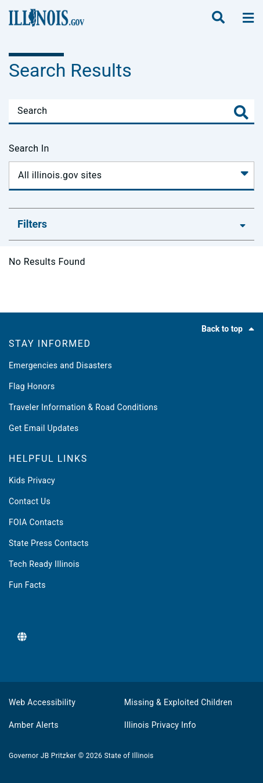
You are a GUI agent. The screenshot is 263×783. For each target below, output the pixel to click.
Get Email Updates (44, 428)
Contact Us (30, 501)
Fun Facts (27, 585)
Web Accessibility (42, 702)
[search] (218, 18)
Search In (29, 148)
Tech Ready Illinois (44, 564)
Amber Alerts (34, 725)
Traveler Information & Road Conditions (83, 407)
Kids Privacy (32, 480)
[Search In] (131, 176)
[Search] (131, 111)
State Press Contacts (49, 543)
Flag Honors (32, 386)
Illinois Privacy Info (160, 725)
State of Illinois (128, 756)
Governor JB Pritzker (42, 756)
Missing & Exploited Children (178, 702)
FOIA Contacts (36, 522)
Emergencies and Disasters (60, 365)
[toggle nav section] (248, 18)
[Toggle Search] (241, 112)
